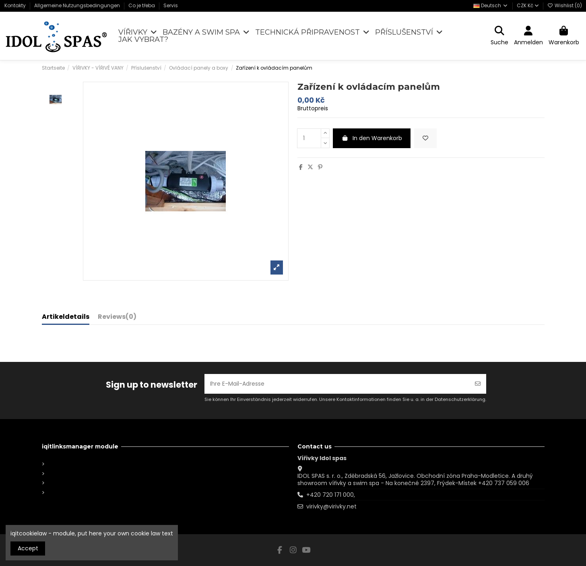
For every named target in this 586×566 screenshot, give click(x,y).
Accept (28, 548)
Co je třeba (142, 5)
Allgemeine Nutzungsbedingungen (77, 5)
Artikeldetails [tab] (65, 317)
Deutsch (490, 5)
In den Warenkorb (371, 138)
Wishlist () (564, 5)
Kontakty (15, 5)
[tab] (117, 318)
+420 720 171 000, (330, 495)
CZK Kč (528, 5)
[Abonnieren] (477, 384)
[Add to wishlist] (425, 138)
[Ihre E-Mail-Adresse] (337, 384)
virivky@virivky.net (331, 506)
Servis (170, 5)
